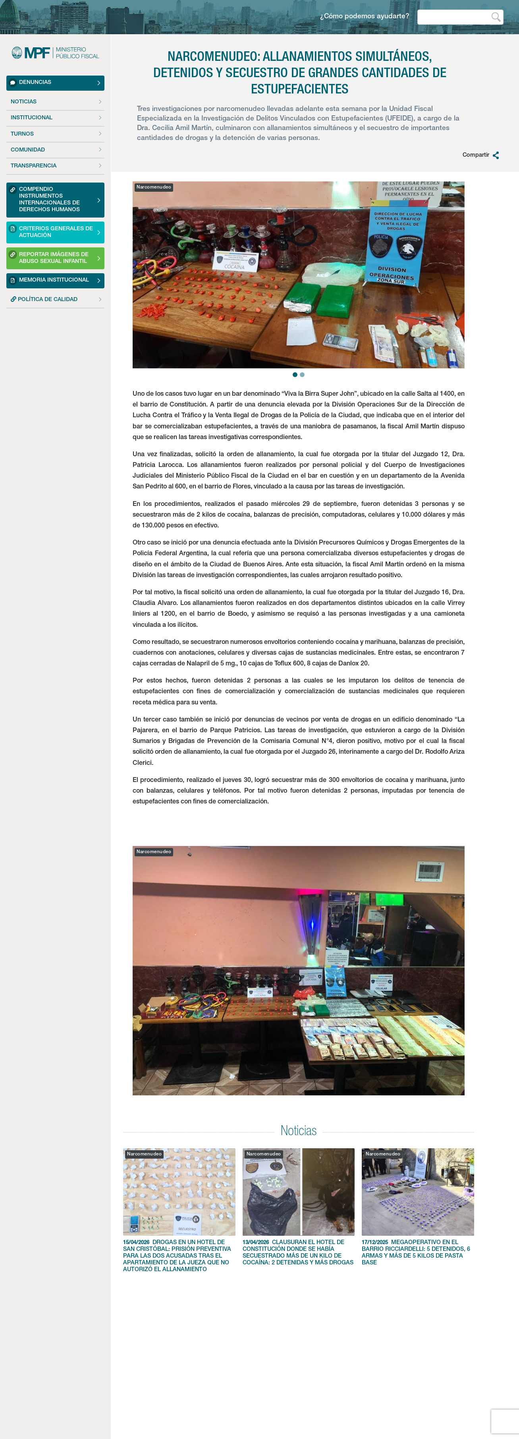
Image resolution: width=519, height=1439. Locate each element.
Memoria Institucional (48, 280)
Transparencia (33, 166)
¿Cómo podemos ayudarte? (364, 17)
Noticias (24, 102)
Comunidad (28, 150)
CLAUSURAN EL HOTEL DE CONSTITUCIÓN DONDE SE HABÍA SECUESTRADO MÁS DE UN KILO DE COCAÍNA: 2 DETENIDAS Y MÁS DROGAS (299, 1207)
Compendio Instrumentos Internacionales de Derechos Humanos (44, 199)
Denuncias (29, 82)
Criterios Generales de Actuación (50, 231)
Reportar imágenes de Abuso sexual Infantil (48, 257)
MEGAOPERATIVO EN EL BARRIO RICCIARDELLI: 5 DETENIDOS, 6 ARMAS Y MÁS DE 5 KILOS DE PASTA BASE (418, 1207)
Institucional (31, 118)
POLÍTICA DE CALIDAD (44, 299)
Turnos (22, 134)
